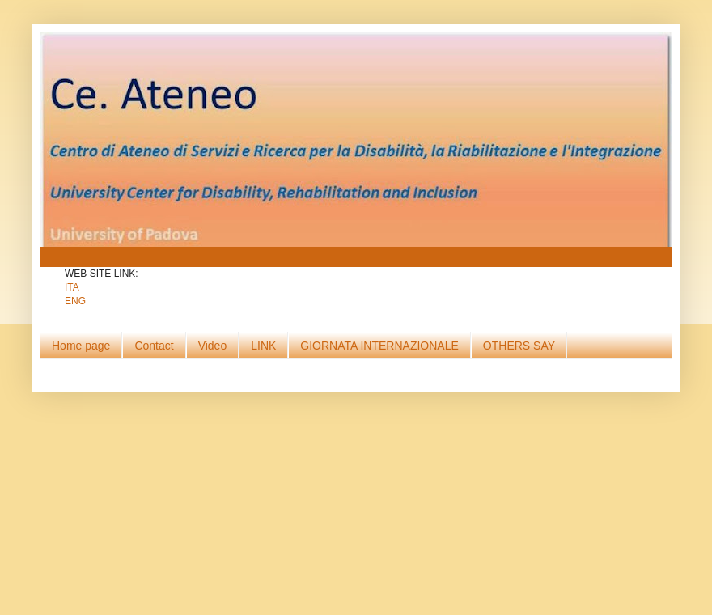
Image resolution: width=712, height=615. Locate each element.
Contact (153, 345)
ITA (72, 287)
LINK (263, 345)
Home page (81, 345)
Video (212, 345)
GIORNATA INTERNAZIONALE (379, 345)
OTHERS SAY (519, 345)
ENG (75, 301)
